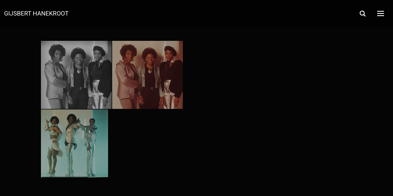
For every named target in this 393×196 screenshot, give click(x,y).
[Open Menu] (380, 13)
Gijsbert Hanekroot (36, 13)
